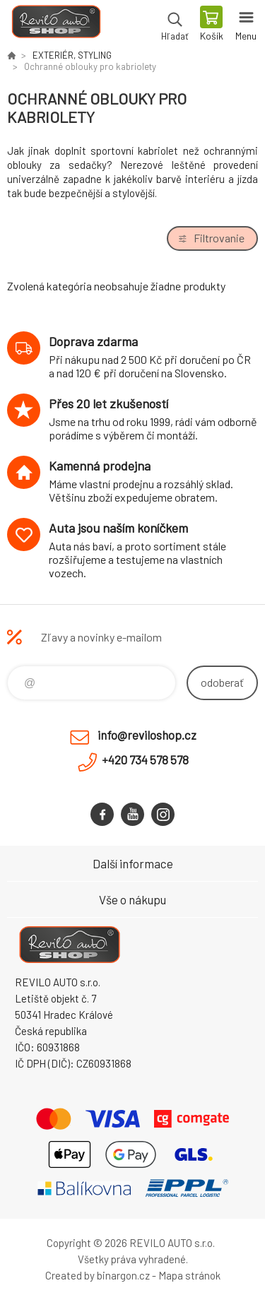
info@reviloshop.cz (147, 735)
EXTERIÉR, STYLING (72, 55)
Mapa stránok (189, 1275)
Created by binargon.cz (97, 1275)
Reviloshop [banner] (55, 24)
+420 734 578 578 (145, 759)
